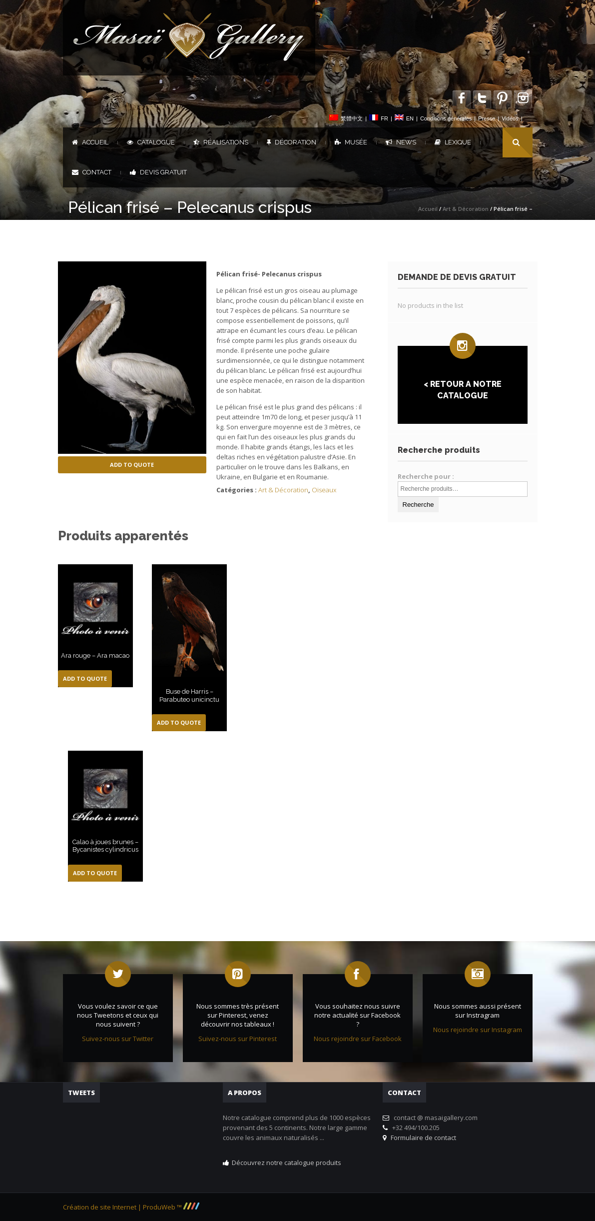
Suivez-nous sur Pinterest (237, 1038)
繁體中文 (352, 118)
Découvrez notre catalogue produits (286, 1162)
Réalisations (220, 142)
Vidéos (510, 118)
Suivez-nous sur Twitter (117, 1038)
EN (410, 118)
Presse (486, 118)
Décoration (291, 142)
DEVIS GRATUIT (158, 172)
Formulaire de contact (422, 1137)
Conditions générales (446, 118)
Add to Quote (132, 464)
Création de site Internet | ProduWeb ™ (131, 1207)
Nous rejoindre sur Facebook (358, 1038)
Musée (351, 142)
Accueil (90, 142)
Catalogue (151, 142)
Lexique (453, 142)
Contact (91, 172)
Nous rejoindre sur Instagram (477, 1029)
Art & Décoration (466, 208)
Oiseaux (324, 489)
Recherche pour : (426, 476)
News (401, 142)
